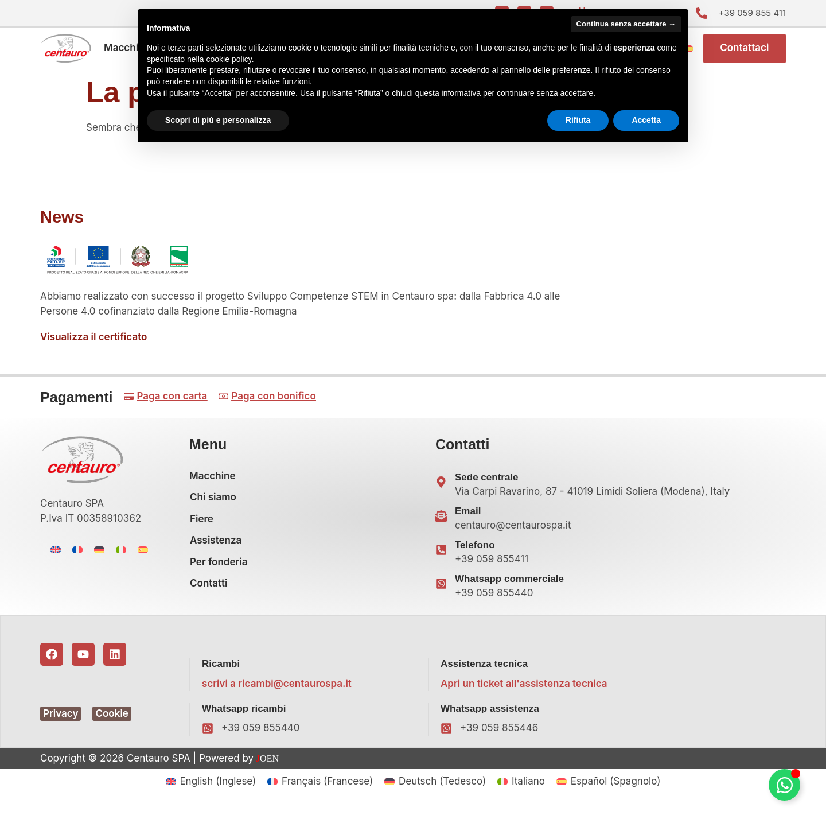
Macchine (127, 50)
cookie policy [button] (229, 59)
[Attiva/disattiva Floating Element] (784, 785)
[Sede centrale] (441, 486)
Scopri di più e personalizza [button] (218, 120)
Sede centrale (487, 480)
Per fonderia (219, 565)
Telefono (475, 548)
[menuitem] (56, 553)
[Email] (441, 520)
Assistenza (215, 544)
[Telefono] (441, 554)
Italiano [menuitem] (528, 784)
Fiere (201, 522)
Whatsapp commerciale (509, 582)
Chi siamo (213, 501)
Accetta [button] (646, 120)
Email (468, 514)
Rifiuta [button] (578, 120)
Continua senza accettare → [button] (626, 24)
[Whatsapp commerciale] (441, 587)
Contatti (208, 587)
